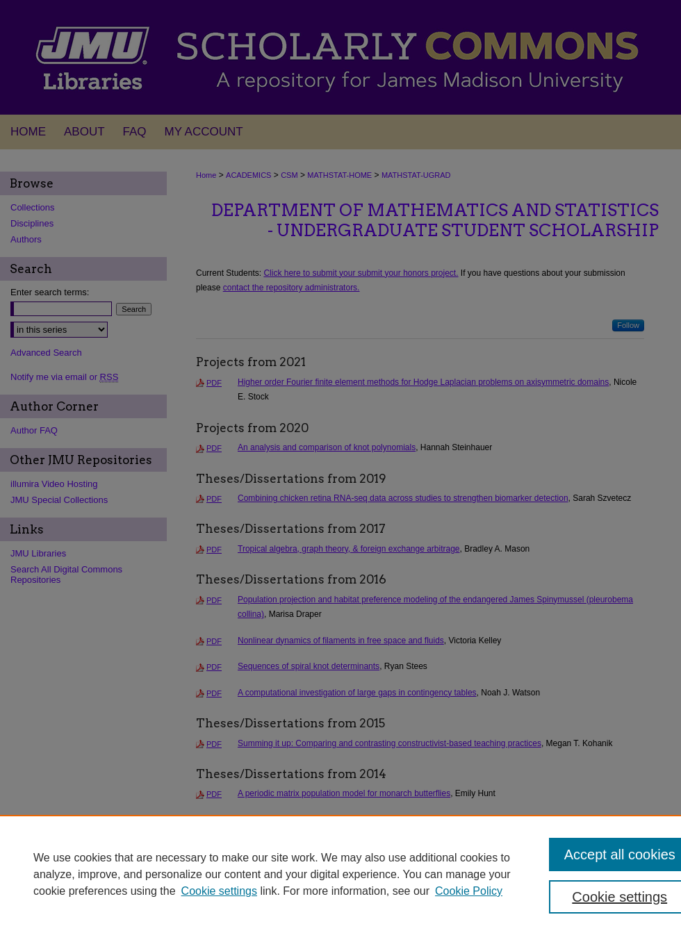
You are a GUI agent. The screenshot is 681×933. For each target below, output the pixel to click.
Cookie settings (219, 891)
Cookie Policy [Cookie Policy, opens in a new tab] (468, 891)
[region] (340, 874)
